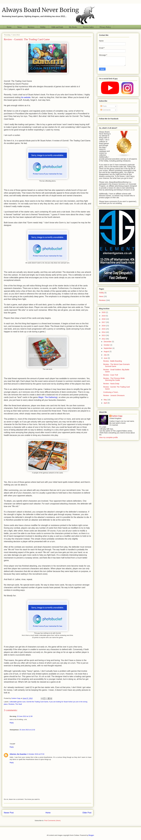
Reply (12, 723)
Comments (106, 110)
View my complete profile (108, 437)
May (105, 400)
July (105, 355)
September (108, 348)
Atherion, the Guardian (18, 754)
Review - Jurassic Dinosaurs (114, 395)
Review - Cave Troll (110, 375)
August (106, 351)
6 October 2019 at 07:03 (35, 754)
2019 (104, 316)
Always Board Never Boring (40, 10)
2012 (104, 339)
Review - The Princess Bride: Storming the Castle (114, 379)
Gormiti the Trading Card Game (37, 702)
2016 (104, 326)
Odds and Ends (57, 27)
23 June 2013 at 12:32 (27, 730)
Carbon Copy (117, 416)
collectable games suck (17, 702)
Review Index (88, 27)
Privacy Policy (105, 27)
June (106, 358)
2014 (104, 332)
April (105, 403)
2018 (104, 319)
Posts (104, 106)
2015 (104, 329)
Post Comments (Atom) (52, 820)
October (107, 345)
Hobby (43, 27)
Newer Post (9, 813)
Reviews (31, 27)
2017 (104, 322)
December (108, 342)
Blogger (91, 835)
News (19, 27)
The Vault (18, 704)
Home (9, 27)
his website (25, 97)
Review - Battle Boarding (112, 361)
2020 (104, 312)
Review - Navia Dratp (111, 384)
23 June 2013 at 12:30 (24, 716)
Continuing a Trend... (111, 392)
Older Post (86, 813)
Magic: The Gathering (47, 397)
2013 (104, 335)
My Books (73, 27)
